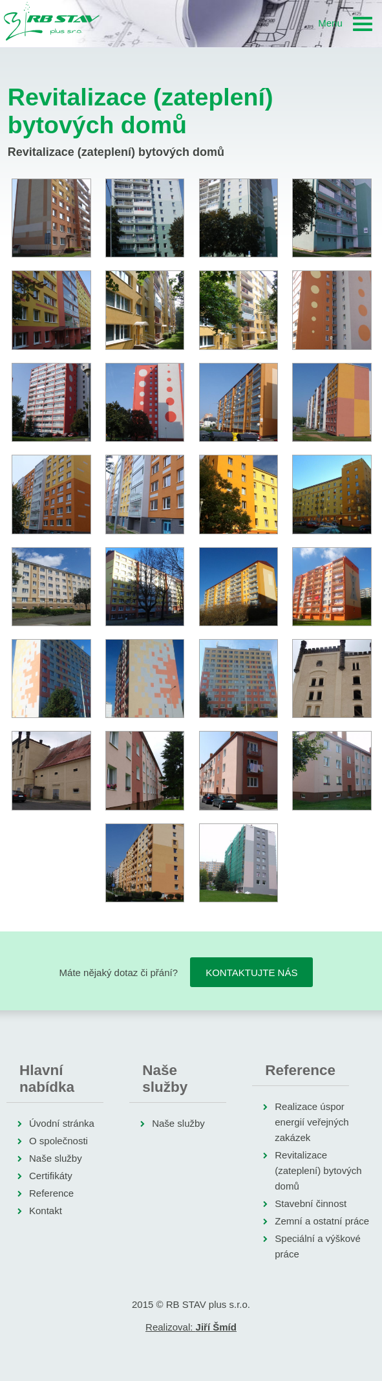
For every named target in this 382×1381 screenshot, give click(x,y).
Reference (51, 1193)
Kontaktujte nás (251, 972)
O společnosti (58, 1140)
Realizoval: (191, 1326)
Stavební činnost (310, 1203)
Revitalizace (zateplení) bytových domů (318, 1170)
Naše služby (55, 1158)
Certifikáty (50, 1175)
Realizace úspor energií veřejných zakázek (311, 1122)
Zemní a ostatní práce (322, 1220)
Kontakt (45, 1210)
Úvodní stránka (61, 1123)
